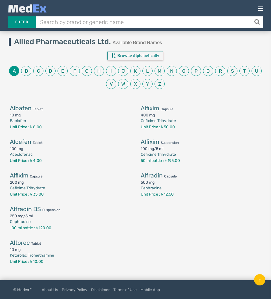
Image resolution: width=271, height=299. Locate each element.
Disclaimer (100, 289)
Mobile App (150, 289)
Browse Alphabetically (135, 55)
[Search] (257, 22)
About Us (50, 289)
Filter (21, 22)
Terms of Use (125, 289)
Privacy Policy (74, 289)
